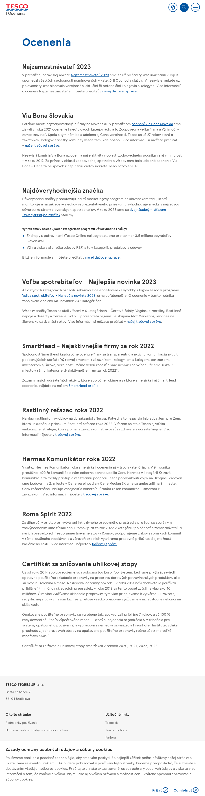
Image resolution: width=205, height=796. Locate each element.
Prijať (160, 790)
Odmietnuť (186, 790)
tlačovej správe (67, 434)
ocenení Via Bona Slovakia (152, 123)
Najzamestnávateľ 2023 (90, 74)
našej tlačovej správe (119, 91)
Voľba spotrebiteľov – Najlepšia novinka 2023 (59, 295)
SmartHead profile (83, 385)
